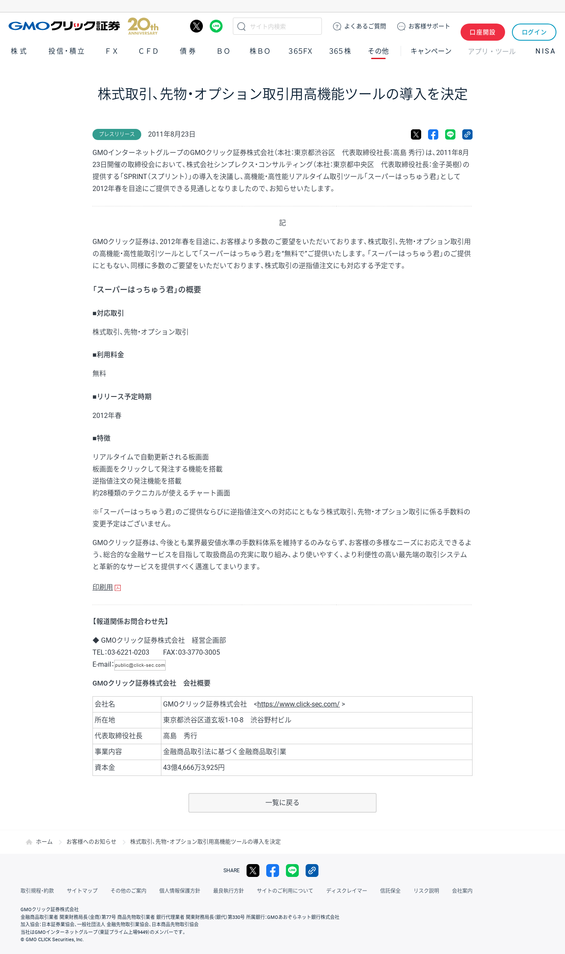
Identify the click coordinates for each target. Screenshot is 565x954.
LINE (216, 26)
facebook (433, 134)
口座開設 (483, 26)
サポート (429, 26)
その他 (378, 51)
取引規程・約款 (37, 891)
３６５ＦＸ (300, 51)
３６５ (340, 51)
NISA (545, 51)
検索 (241, 26)
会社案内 (462, 891)
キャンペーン (431, 51)
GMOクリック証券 (83, 26)
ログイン (534, 26)
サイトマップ (82, 891)
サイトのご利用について (285, 891)
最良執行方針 (228, 891)
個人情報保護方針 (179, 891)
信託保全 (390, 891)
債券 (189, 51)
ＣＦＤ (148, 51)
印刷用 (102, 587)
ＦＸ (111, 51)
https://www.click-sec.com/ (298, 704)
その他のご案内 (128, 891)
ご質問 (365, 26)
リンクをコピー (467, 134)
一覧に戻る (282, 803)
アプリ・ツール (492, 50)
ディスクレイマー (346, 891)
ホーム (44, 841)
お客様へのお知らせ (91, 841)
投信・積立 (67, 51)
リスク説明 (426, 891)
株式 (20, 51)
